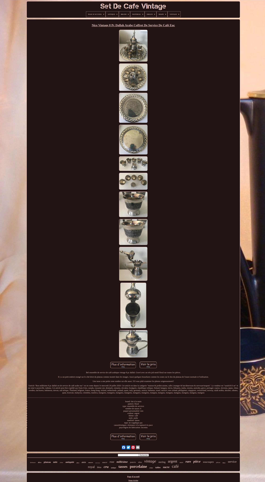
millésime (122, 461)
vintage (150, 461)
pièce (197, 461)
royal (91, 467)
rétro (140, 462)
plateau (47, 462)
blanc (224, 462)
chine (61, 462)
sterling (162, 462)
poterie (133, 462)
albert (77, 462)
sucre (166, 467)
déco (39, 462)
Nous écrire (133, 480)
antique (113, 468)
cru (106, 467)
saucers (90, 462)
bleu (99, 467)
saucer (104, 462)
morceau (97, 462)
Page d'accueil (133, 477)
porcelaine (138, 466)
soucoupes (208, 461)
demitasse (33, 462)
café (175, 466)
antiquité (69, 462)
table (55, 462)
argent (172, 461)
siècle (84, 462)
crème (151, 468)
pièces (218, 462)
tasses (122, 467)
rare (188, 461)
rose (112, 461)
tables (158, 467)
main (181, 462)
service (232, 461)
